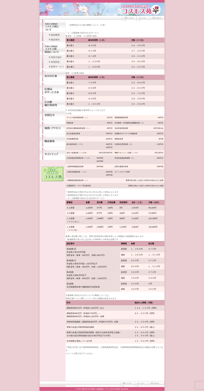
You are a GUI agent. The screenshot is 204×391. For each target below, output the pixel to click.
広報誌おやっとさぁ (53, 88)
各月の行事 (53, 75)
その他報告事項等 (53, 101)
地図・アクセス (129, 19)
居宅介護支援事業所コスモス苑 (52, 174)
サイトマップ (142, 19)
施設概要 (53, 35)
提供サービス (53, 66)
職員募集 (53, 140)
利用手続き (53, 57)
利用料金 (53, 62)
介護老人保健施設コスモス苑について (53, 26)
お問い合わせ (156, 18)
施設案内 (53, 39)
